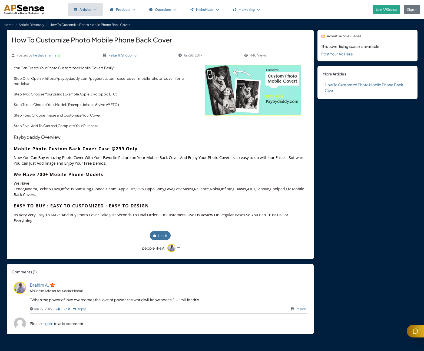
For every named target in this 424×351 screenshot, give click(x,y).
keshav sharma (44, 55)
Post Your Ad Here (337, 53)
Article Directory (31, 24)
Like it (160, 235)
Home (9, 24)
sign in (47, 323)
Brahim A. (39, 284)
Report (301, 309)
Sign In (412, 9)
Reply (79, 309)
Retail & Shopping (122, 55)
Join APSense (386, 9)
